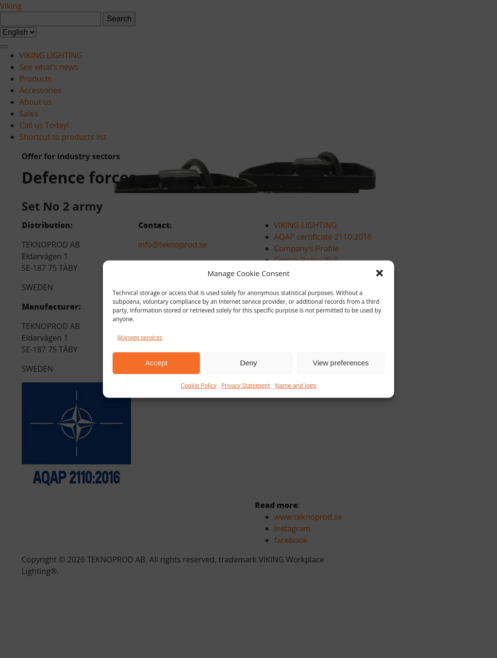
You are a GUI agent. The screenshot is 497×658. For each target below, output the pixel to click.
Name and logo (295, 385)
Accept (156, 363)
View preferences (341, 363)
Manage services (139, 337)
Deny (248, 363)
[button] (379, 273)
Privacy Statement (245, 385)
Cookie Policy (198, 385)
